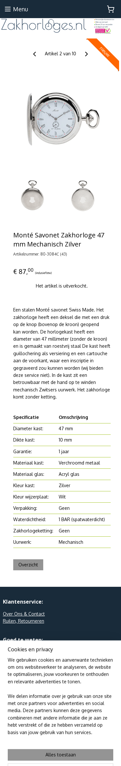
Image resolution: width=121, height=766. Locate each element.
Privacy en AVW (19, 652)
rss (74, 743)
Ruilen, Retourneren (23, 621)
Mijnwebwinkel (70, 754)
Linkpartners (15, 659)
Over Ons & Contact (24, 614)
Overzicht (28, 565)
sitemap (63, 743)
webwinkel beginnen (96, 743)
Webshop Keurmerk (23, 666)
